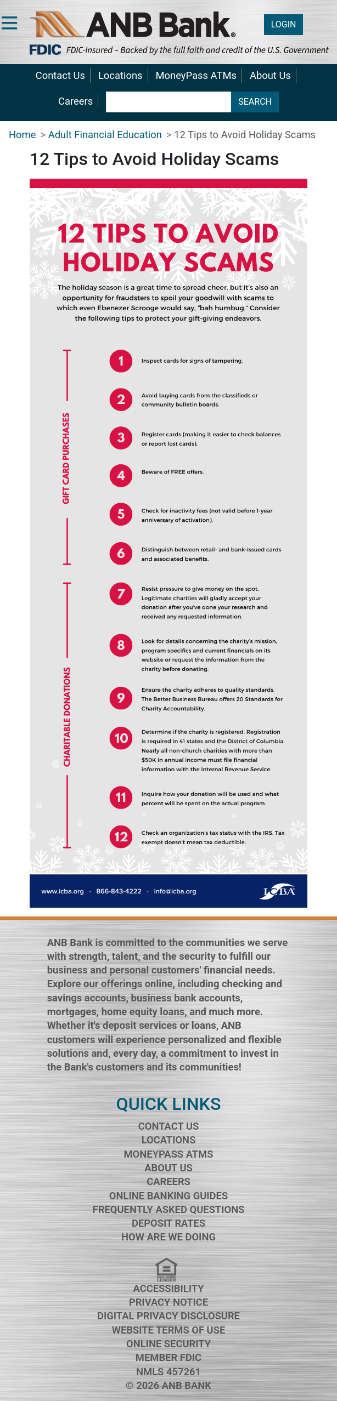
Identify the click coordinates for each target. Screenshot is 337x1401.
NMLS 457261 (168, 1371)
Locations (120, 75)
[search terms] (169, 102)
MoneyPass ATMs (196, 75)
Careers (75, 101)
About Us (270, 75)
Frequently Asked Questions (169, 1209)
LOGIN (283, 24)
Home (22, 134)
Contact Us (60, 75)
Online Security (168, 1343)
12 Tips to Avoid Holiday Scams (245, 134)
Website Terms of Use (169, 1330)
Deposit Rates (168, 1223)
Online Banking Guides (168, 1195)
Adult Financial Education (105, 134)
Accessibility (168, 1288)
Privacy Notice (168, 1302)
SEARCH (255, 101)
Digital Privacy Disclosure (168, 1316)
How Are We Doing (168, 1237)
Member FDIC (168, 1357)
